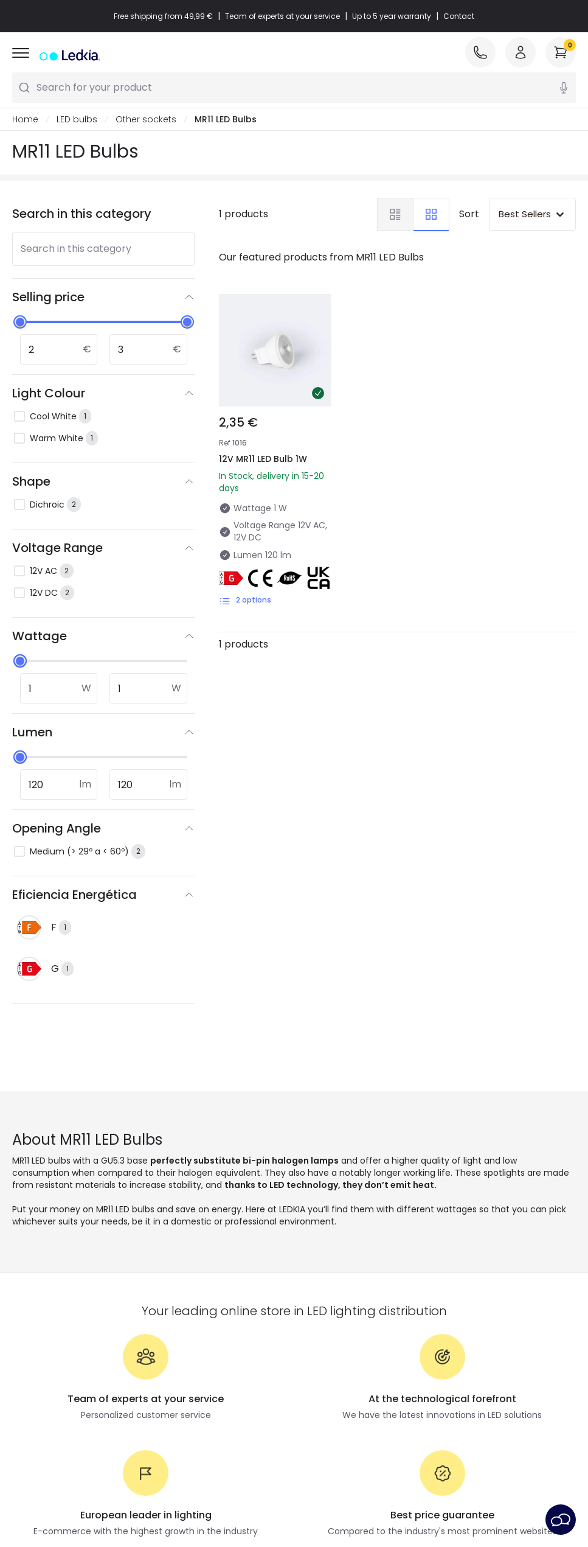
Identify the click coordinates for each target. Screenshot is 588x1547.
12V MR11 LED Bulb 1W (263, 459)
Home (25, 119)
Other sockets (146, 119)
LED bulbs (77, 119)
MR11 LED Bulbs (226, 119)
